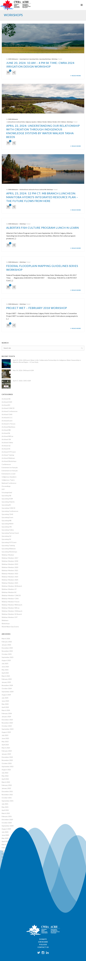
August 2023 (6, 732)
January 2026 (6, 645)
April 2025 (5, 673)
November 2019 (7, 857)
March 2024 (6, 710)
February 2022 (7, 785)
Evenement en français (10, 467)
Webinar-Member (42, 122)
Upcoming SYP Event (9, 542)
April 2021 (5, 810)
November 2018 (7, 885)
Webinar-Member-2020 (10, 567)
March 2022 (6, 782)
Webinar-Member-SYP (9, 617)
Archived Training (8, 455)
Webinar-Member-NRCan (10, 608)
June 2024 (5, 701)
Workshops (55, 59)
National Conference (9, 483)
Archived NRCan (7, 436)
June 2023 (5, 738)
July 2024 (5, 698)
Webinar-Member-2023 (10, 577)
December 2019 (7, 854)
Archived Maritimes (8, 427)
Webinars (63, 122)
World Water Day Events (10, 627)
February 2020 (7, 848)
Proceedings (6, 486)
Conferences (6, 464)
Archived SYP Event (9, 452)
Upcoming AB (6, 495)
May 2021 (5, 807)
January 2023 (6, 754)
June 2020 (5, 835)
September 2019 (7, 863)
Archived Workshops (9, 461)
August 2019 (6, 866)
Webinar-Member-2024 (54, 122)
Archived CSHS (7, 414)
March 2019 (6, 876)
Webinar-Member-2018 (10, 561)
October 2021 (7, 798)
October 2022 (7, 763)
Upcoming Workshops (45, 59)
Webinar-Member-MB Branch (12, 605)
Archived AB (6, 399)
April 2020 (5, 841)
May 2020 (5, 838)
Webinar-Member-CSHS (10, 598)
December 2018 (7, 882)
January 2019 (6, 879)
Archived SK (6, 449)
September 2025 (7, 657)
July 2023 (5, 735)
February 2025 (7, 679)
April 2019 (5, 873)
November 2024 (7, 685)
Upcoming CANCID (8, 508)
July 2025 (5, 663)
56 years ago (7, 898)
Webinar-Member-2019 (10, 564)
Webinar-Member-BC (9, 592)
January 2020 (6, 851)
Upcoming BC (6, 505)
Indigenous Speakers (31, 122)
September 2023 (7, 729)
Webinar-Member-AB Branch (12, 586)
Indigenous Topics (8, 480)
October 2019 (7, 860)
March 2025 (6, 676)
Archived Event (12, 122)
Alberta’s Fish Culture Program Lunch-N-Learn (42, 227)
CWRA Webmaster (13, 59)
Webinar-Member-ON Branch (12, 611)
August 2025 (6, 660)
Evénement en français (10, 471)
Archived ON (6, 439)
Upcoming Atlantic (8, 502)
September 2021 (7, 801)
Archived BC (6, 405)
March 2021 (6, 813)
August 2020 (6, 829)
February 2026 (7, 642)
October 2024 (7, 688)
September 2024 (7, 692)
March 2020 (6, 844)
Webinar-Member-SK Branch (12, 614)
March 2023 (6, 748)
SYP (3, 489)
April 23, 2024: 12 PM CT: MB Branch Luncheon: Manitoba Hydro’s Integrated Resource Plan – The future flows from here (42, 197)
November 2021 (7, 795)
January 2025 (6, 682)
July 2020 (5, 832)
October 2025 (7, 654)
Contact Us (43, 947)
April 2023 (5, 745)
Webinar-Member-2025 (10, 583)
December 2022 (7, 757)
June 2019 (5, 869)
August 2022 (6, 770)
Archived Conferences (9, 411)
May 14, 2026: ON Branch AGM (23, 370)
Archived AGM (7, 402)
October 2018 (7, 888)
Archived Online (20, 122)
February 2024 (7, 713)
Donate (43, 939)
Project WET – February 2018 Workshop (36, 307)
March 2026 (6, 638)
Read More (75, 75)
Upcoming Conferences (10, 511)
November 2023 (7, 723)
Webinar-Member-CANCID (11, 595)
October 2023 (7, 726)
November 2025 (7, 651)
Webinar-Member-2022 (10, 574)
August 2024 (6, 695)
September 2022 (7, 766)
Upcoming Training (8, 545)
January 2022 (6, 788)
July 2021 (5, 804)
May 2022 (5, 776)
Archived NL (6, 433)
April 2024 (5, 707)
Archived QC (6, 446)
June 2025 (5, 667)
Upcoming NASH (7, 524)
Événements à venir (8, 474)
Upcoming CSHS (7, 514)
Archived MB (42, 189)
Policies (43, 945)
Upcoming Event (24, 59)
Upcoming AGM (7, 499)
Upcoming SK (6, 539)
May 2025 (5, 670)
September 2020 (7, 826)
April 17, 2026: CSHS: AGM (22, 381)
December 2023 (7, 720)
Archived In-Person (34, 189)
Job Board (43, 942)
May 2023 (5, 741)
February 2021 (7, 816)
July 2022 (5, 773)
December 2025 (7, 648)
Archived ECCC (7, 417)
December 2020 (7, 819)
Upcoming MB (6, 520)
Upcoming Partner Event (10, 533)
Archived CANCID (8, 408)
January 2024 (6, 716)
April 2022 (5, 779)
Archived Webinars (8, 458)
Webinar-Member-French (10, 602)
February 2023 (7, 751)
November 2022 (7, 760)
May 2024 (5, 704)
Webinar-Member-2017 (10, 558)
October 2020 (7, 823)
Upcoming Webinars (9, 549)
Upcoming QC (7, 536)
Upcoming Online (34, 59)
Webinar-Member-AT (9, 589)
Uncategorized (7, 492)
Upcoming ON (7, 527)
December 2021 (7, 791)
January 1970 (6, 891)
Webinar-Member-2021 (10, 570)
